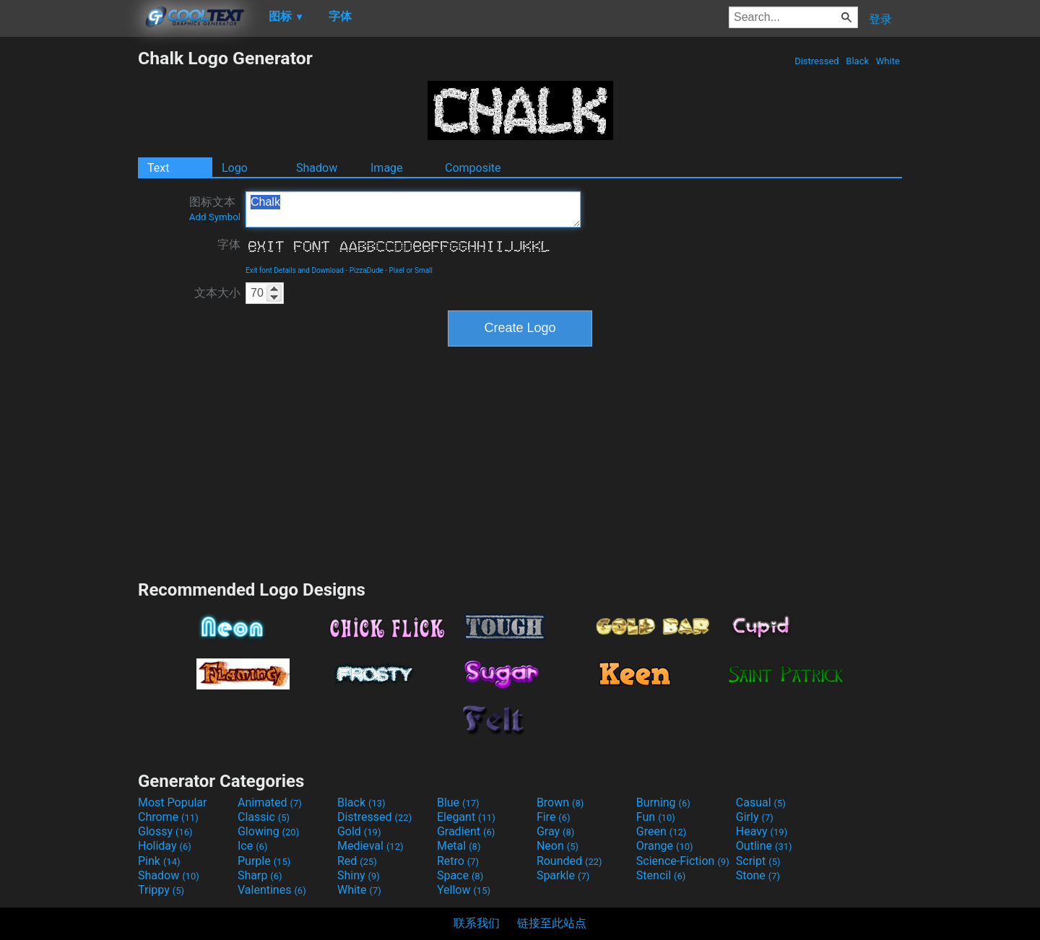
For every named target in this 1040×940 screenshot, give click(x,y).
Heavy (761, 831)
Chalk (413, 209)
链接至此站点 (551, 923)
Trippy (161, 890)
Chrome (168, 817)
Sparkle (563, 875)
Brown (560, 802)
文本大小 (217, 293)
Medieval (370, 846)
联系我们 (477, 923)
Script (758, 861)
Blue (458, 802)
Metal (459, 846)
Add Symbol (214, 217)
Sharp (260, 875)
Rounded (569, 861)
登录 (880, 19)
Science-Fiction (682, 861)
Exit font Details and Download (295, 270)
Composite (473, 168)
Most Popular (172, 802)
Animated (270, 802)
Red (357, 861)
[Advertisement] (68, 264)
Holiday (164, 846)
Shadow (316, 168)
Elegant (466, 817)
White (888, 61)
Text (158, 168)
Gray (555, 831)
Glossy (165, 831)
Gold (359, 831)
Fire (554, 817)
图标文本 (214, 208)
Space (460, 875)
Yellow (463, 890)
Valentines (272, 890)
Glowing (268, 831)
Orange (664, 846)
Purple (264, 861)
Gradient (466, 831)
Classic (264, 817)
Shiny (358, 875)
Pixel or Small (411, 270)
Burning (663, 802)
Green (661, 831)
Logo (235, 168)
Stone (758, 875)
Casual (761, 802)
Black (857, 61)
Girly (755, 817)
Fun (655, 817)
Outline (764, 846)
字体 (228, 244)
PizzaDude (367, 270)
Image (386, 168)
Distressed (816, 61)
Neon (557, 846)
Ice (252, 846)
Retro (458, 861)
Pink (159, 861)
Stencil (660, 875)
